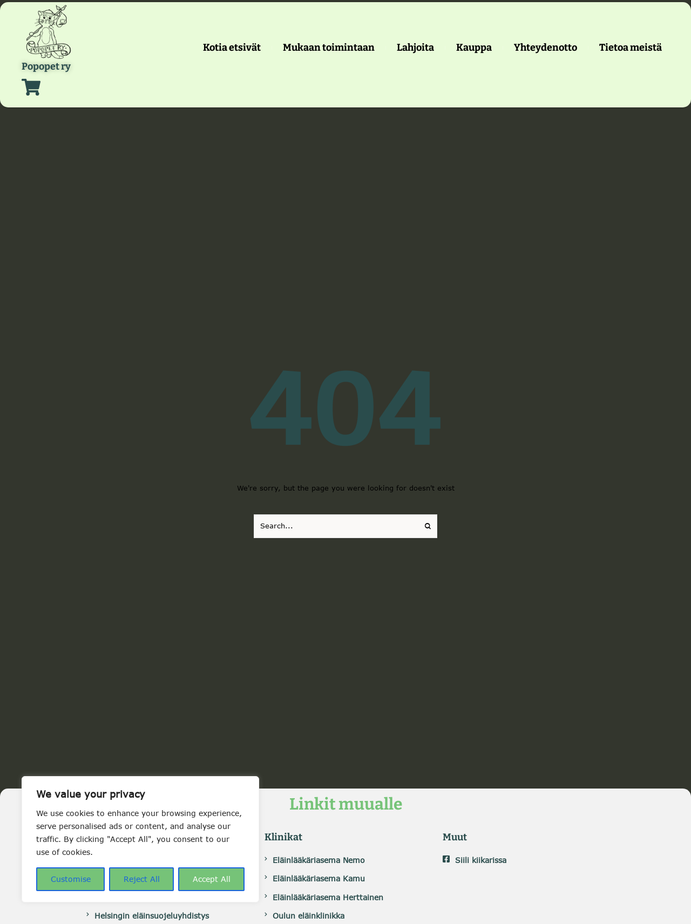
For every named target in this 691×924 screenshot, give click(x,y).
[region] (140, 839)
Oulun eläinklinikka (308, 915)
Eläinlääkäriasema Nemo (319, 860)
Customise (71, 879)
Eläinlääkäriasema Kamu (319, 878)
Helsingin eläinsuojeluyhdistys (151, 915)
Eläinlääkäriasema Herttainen (328, 897)
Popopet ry (46, 67)
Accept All (212, 879)
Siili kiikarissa (480, 860)
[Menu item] (231, 48)
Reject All (142, 879)
